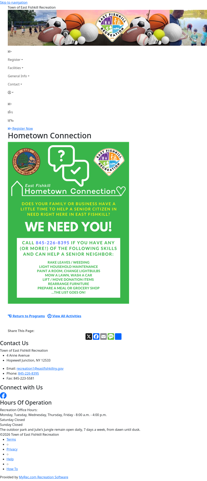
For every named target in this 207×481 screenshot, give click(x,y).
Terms (11, 439)
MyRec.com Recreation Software (43, 477)
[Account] (18, 92)
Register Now (22, 128)
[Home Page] (18, 51)
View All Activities (64, 316)
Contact (14, 84)
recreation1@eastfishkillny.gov (40, 368)
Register (14, 59)
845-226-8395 (28, 373)
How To (12, 469)
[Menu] (11, 120)
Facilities (14, 68)
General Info (17, 76)
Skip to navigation (13, 2)
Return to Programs (26, 316)
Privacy (12, 449)
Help (10, 459)
